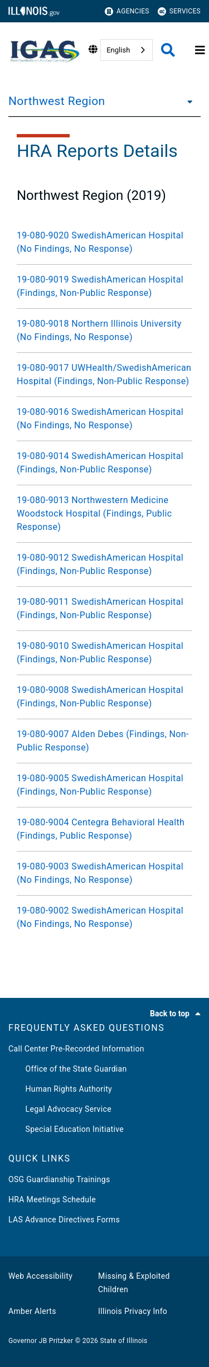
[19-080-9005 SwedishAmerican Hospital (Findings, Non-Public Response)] (104, 785)
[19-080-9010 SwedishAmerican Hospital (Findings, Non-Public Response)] (104, 652)
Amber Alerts (32, 1311)
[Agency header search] (168, 50)
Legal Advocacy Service (59, 1109)
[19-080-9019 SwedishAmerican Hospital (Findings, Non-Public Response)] (104, 286)
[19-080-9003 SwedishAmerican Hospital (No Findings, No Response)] (104, 873)
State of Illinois (123, 1341)
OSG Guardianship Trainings (59, 1179)
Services (179, 11)
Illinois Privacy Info (132, 1311)
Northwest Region (56, 101)
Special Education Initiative (66, 1129)
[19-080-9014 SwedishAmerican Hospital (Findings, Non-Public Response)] (104, 463)
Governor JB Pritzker (40, 1341)
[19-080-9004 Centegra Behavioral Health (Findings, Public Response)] (104, 829)
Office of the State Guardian (67, 1068)
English (118, 50)
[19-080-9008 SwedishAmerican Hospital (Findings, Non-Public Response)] (104, 697)
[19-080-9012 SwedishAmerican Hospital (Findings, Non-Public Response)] (104, 564)
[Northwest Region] (187, 101)
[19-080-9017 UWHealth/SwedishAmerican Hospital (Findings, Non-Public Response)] (104, 374)
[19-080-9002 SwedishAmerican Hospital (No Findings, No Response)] (104, 917)
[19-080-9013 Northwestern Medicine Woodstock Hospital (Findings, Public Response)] (104, 514)
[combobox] (126, 50)
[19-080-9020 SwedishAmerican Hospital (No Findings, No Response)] (104, 242)
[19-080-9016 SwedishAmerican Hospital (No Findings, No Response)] (104, 418)
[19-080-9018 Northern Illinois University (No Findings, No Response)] (104, 330)
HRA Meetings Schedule (52, 1199)
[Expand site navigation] (200, 50)
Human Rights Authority (60, 1088)
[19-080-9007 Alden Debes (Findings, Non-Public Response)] (104, 741)
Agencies (127, 11)
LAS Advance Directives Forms (64, 1219)
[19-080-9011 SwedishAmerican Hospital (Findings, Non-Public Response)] (104, 608)
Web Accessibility (40, 1276)
